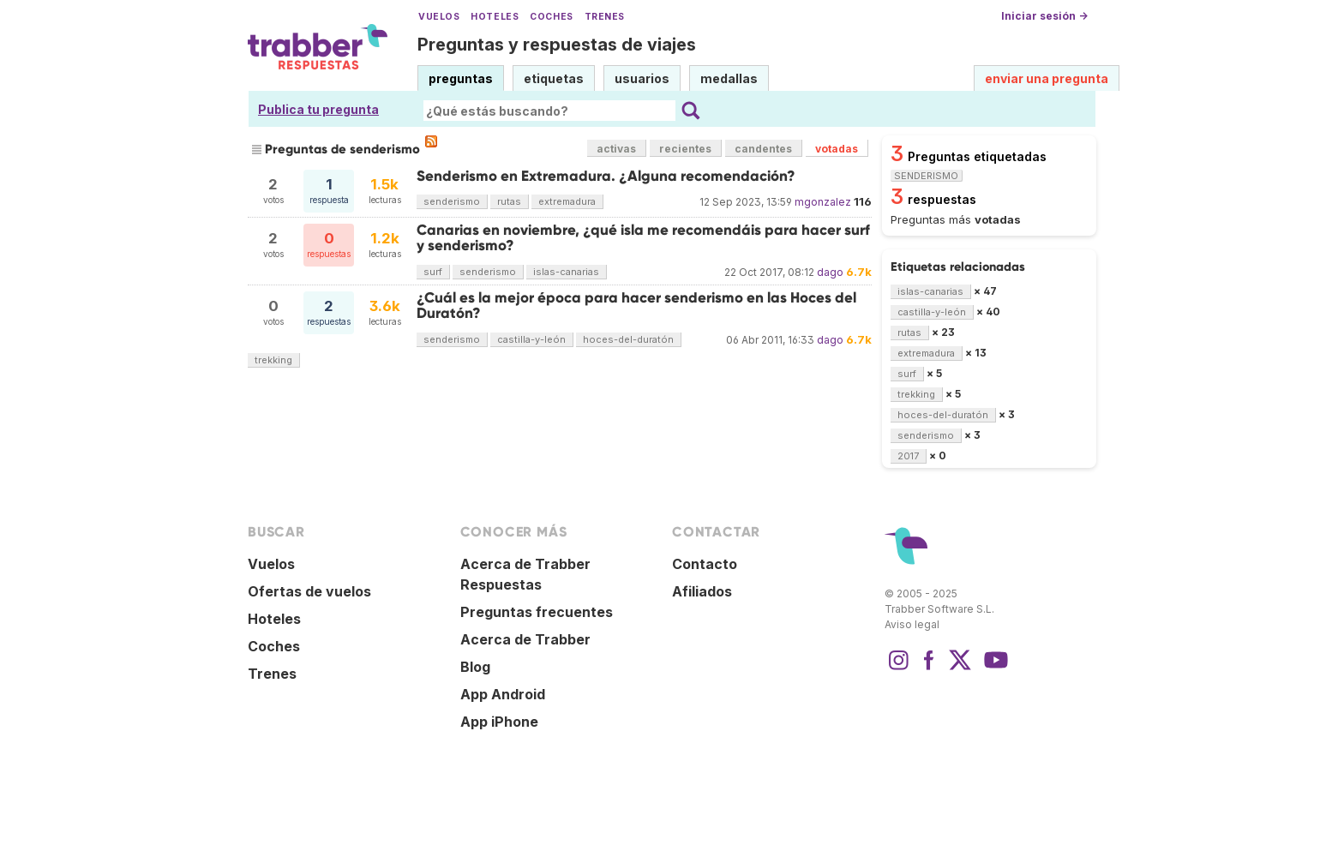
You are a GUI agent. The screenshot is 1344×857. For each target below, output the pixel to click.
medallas (729, 78)
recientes (685, 148)
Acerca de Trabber (525, 639)
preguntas (461, 78)
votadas (836, 148)
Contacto (704, 563)
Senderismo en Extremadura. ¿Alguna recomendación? (606, 176)
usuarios (642, 78)
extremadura (567, 201)
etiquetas (554, 78)
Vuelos (438, 16)
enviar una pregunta (1046, 78)
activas (616, 148)
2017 (908, 456)
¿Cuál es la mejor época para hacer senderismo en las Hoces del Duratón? (636, 305)
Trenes (605, 16)
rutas (509, 201)
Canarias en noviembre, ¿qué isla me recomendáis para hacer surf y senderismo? (643, 238)
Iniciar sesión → (1044, 15)
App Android (502, 694)
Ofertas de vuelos (309, 591)
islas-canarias (566, 272)
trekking (273, 360)
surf (432, 272)
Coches (551, 16)
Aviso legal (912, 624)
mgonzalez (823, 201)
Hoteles (495, 16)
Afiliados (702, 591)
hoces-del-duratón (628, 339)
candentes (763, 148)
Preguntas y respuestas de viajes (556, 44)
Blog (475, 666)
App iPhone (499, 721)
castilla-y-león (531, 339)
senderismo (451, 201)
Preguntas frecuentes (536, 611)
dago (830, 272)
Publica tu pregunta (318, 109)
